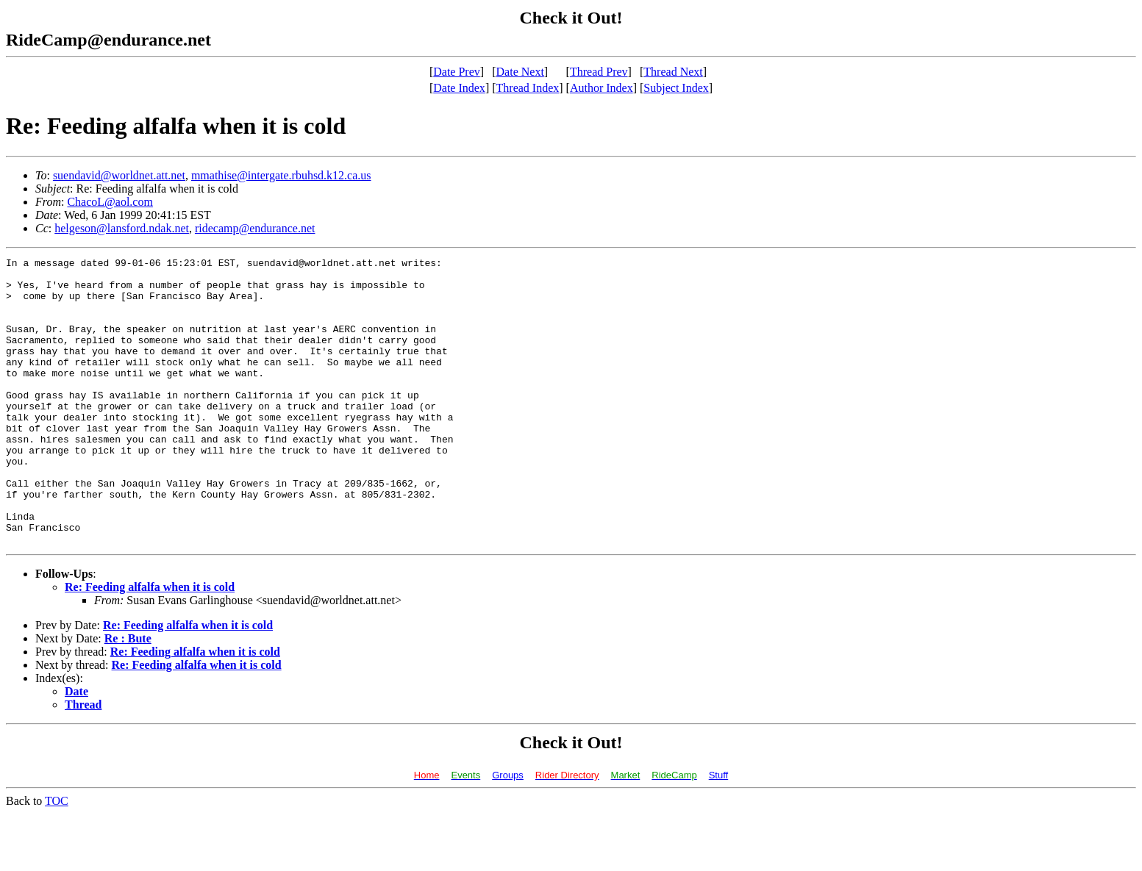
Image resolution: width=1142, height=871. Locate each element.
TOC (56, 858)
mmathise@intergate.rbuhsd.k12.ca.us (281, 175)
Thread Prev (599, 71)
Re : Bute (127, 695)
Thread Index (528, 88)
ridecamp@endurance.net (255, 228)
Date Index (459, 88)
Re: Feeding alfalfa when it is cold (150, 644)
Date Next (520, 71)
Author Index (601, 88)
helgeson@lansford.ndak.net (121, 228)
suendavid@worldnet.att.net (119, 175)
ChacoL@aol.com (109, 202)
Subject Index (675, 88)
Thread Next (672, 71)
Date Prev (456, 71)
